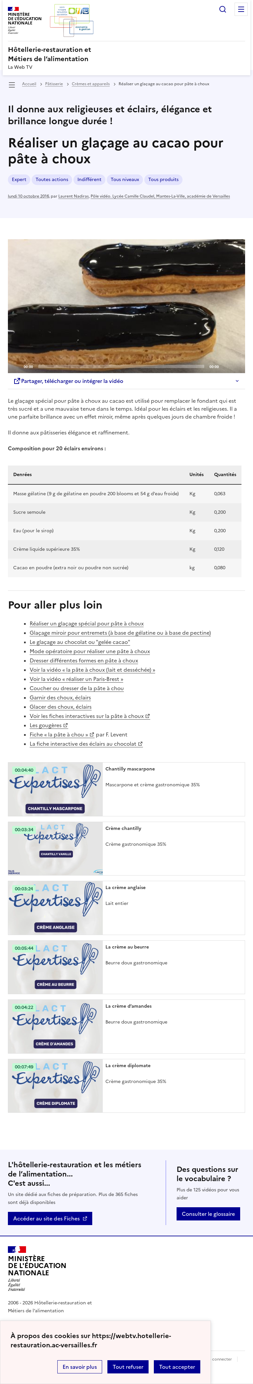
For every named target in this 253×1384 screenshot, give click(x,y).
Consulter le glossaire (208, 1214)
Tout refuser (128, 1367)
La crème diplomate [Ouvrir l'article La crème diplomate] (128, 1065)
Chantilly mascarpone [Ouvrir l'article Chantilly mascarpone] (130, 769)
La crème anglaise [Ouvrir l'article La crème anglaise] (125, 887)
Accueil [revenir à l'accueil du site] (29, 84)
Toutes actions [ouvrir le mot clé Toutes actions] (52, 179)
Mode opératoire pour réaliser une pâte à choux (90, 651)
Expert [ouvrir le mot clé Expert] (19, 179)
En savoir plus (80, 1367)
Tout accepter (177, 1367)
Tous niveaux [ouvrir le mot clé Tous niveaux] (125, 179)
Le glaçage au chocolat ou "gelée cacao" (80, 642)
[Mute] (226, 366)
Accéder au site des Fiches (46, 1218)
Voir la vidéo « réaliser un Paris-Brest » (76, 679)
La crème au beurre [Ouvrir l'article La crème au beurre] (127, 947)
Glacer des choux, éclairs (61, 707)
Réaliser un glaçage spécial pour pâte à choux (87, 623)
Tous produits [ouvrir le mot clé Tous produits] (163, 179)
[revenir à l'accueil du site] (126, 54)
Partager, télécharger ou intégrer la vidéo (68, 381)
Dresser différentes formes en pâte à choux (84, 660)
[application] (126, 306)
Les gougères (46, 725)
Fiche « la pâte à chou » (59, 734)
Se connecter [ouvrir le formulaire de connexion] (219, 1359)
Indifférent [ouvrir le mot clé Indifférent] (89, 179)
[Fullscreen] (236, 366)
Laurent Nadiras (73, 196)
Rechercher (222, 9)
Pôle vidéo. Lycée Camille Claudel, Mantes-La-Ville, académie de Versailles (160, 196)
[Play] (126, 306)
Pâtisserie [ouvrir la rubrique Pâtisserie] (54, 84)
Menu (241, 9)
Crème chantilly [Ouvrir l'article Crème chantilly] (123, 828)
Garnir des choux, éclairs (60, 697)
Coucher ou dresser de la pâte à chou (77, 688)
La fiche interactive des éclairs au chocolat (83, 744)
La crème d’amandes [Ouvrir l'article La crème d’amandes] (128, 1006)
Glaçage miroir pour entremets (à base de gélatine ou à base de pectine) (120, 633)
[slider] (121, 366)
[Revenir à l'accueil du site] (37, 1268)
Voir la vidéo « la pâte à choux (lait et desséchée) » (92, 670)
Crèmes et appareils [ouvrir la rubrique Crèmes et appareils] (91, 84)
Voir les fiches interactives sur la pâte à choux (87, 716)
